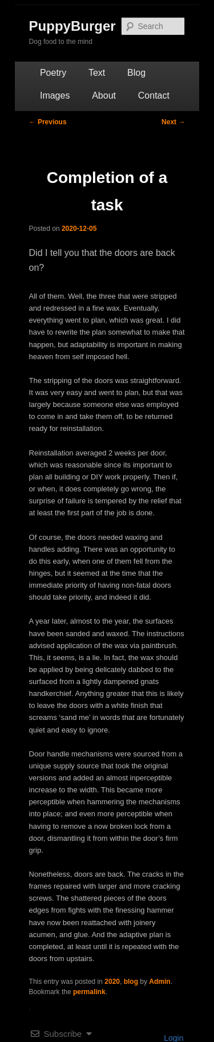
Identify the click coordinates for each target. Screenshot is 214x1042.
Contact (153, 95)
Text (96, 73)
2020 (112, 982)
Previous (48, 122)
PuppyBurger (72, 26)
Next (173, 122)
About (104, 95)
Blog (136, 73)
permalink (89, 992)
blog (131, 982)
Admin (159, 982)
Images (55, 95)
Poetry (53, 73)
